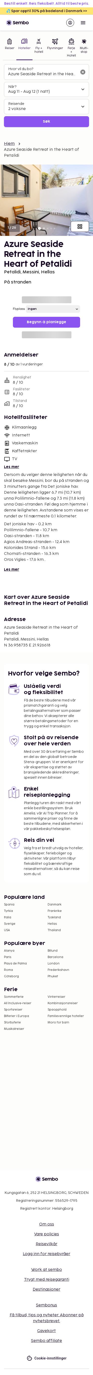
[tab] (9, 48)
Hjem (9, 143)
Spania (9, 904)
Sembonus (46, 1305)
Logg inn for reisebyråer (46, 1254)
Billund (53, 951)
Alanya (9, 951)
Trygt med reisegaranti (46, 1279)
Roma (8, 970)
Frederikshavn (58, 970)
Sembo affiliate (46, 1340)
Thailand (54, 930)
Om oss (46, 1224)
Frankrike (55, 911)
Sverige (9, 924)
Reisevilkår (46, 1244)
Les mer (11, 467)
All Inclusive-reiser (17, 1003)
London (54, 963)
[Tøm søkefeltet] (83, 72)
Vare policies (46, 1234)
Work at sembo (46, 1269)
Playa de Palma (15, 963)
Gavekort (46, 1331)
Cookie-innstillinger (47, 1358)
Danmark (55, 904)
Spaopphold (57, 1010)
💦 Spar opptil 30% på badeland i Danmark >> (46, 11)
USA (7, 930)
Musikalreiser (14, 1029)
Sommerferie (14, 997)
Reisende (16, 104)
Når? (12, 87)
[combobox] (42, 74)
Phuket (53, 976)
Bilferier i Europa (16, 1016)
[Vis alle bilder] (80, 226)
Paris (7, 957)
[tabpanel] (46, 95)
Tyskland (54, 917)
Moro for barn (58, 1022)
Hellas (52, 924)
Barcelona (55, 957)
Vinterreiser (56, 997)
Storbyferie (12, 1022)
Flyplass (19, 309)
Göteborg (11, 976)
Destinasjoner (46, 1289)
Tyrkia (8, 911)
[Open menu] (83, 23)
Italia (7, 917)
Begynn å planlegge (46, 322)
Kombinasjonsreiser (63, 1003)
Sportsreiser (13, 1010)
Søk (46, 121)
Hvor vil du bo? (20, 69)
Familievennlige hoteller (66, 1016)
